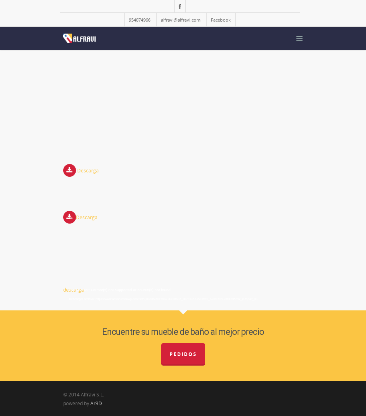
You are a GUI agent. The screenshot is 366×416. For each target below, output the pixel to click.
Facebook (221, 20)
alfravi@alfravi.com (180, 20)
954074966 (139, 20)
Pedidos (183, 354)
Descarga (88, 171)
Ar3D (96, 403)
